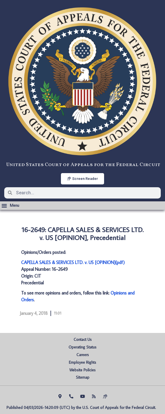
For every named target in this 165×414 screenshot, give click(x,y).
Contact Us (83, 339)
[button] (10, 205)
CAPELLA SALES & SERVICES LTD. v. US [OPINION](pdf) (73, 262)
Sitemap (82, 377)
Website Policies (82, 369)
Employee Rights (82, 362)
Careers (82, 354)
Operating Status (82, 347)
